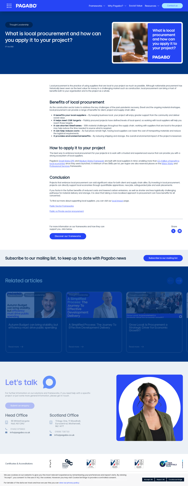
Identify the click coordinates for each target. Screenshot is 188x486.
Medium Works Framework (91, 161)
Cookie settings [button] (175, 480)
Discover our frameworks (69, 236)
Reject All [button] (160, 480)
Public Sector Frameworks (62, 206)
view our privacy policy (69, 483)
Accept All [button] (148, 480)
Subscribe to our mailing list (164, 258)
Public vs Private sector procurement (67, 211)
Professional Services (60, 166)
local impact (117, 201)
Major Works (167, 163)
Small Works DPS (66, 161)
